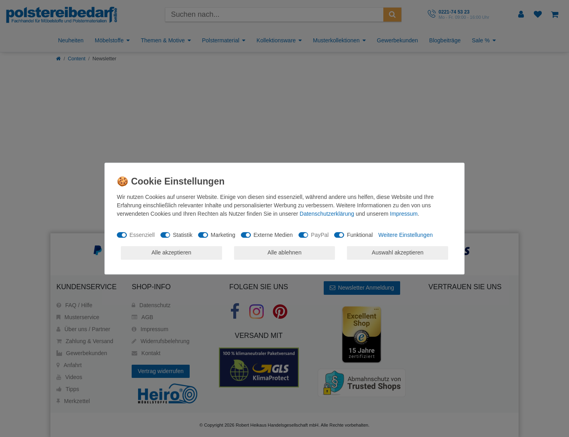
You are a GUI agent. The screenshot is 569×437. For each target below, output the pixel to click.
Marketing (223, 235)
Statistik (182, 235)
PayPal (320, 235)
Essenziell (142, 235)
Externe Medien (273, 235)
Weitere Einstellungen (406, 235)
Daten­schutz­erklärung (327, 214)
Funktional (360, 235)
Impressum (404, 214)
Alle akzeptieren (172, 252)
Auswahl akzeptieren (397, 252)
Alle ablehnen (285, 252)
